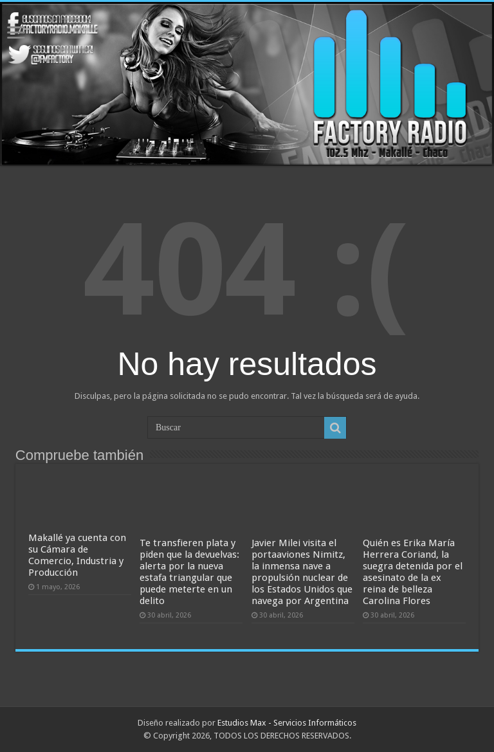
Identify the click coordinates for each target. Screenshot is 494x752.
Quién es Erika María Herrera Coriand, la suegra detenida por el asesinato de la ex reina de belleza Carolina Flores (412, 572)
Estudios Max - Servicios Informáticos (286, 723)
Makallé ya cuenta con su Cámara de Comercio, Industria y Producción (77, 555)
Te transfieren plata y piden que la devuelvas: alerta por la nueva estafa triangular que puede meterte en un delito (189, 572)
